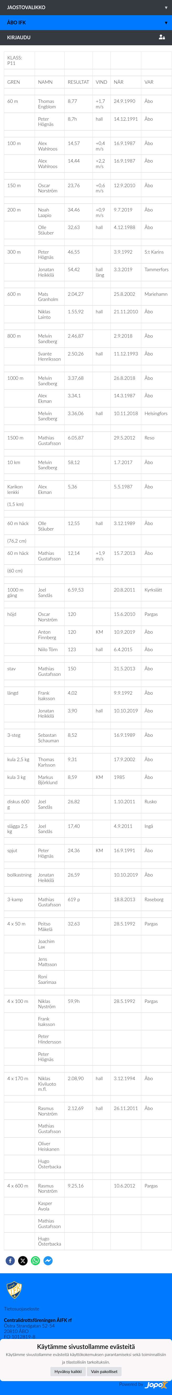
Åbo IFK (89, 22)
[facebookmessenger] (48, 1260)
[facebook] (10, 1260)
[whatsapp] (35, 1260)
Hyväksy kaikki (68, 1371)
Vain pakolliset (104, 1371)
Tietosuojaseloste (21, 1309)
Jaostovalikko (89, 7)
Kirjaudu (86, 37)
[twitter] (23, 1260)
